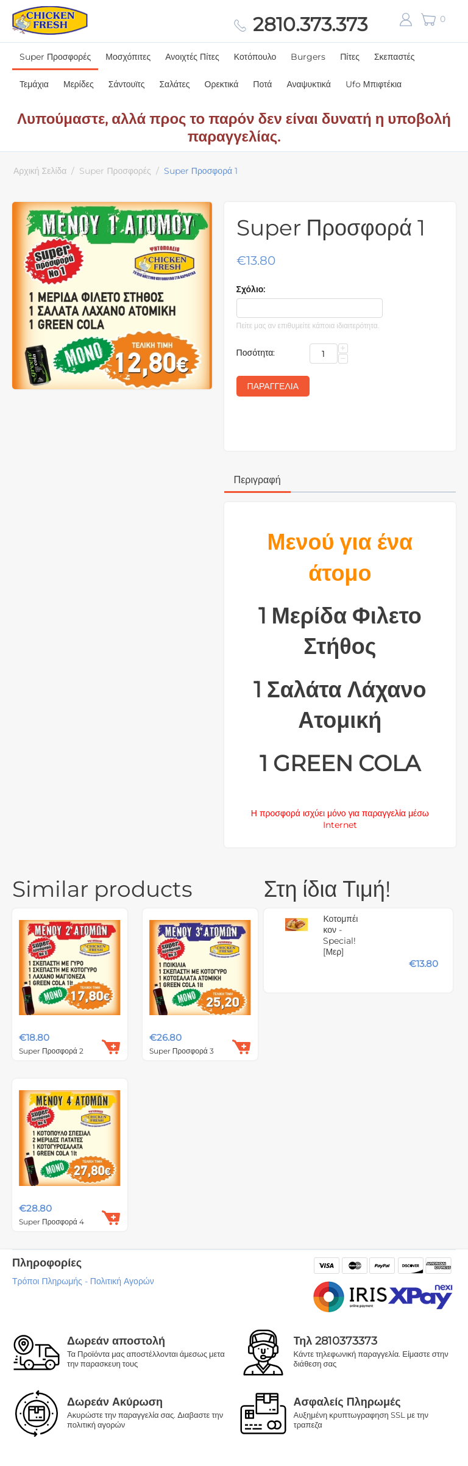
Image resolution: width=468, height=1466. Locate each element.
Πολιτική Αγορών (122, 1281)
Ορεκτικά (222, 84)
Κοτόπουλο (255, 56)
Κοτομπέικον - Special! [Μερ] (340, 935)
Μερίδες (78, 84)
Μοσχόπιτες (128, 56)
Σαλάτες (174, 84)
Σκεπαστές (394, 56)
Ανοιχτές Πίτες (192, 56)
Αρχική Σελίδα (39, 170)
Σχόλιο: (251, 289)
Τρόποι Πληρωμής (47, 1281)
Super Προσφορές (55, 56)
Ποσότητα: (255, 352)
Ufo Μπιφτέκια (374, 84)
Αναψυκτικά (308, 84)
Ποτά (262, 84)
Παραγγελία (273, 386)
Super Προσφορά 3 (181, 1051)
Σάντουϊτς (126, 84)
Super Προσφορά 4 (51, 1222)
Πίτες (350, 56)
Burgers (308, 56)
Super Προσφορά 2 (51, 1051)
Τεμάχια (34, 84)
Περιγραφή (257, 480)
